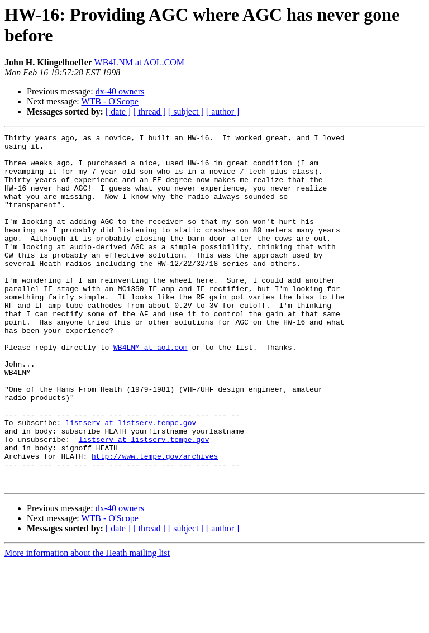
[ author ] (223, 111)
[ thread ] (149, 111)
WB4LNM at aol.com (150, 390)
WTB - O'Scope (109, 101)
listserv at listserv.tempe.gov (130, 481)
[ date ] (118, 111)
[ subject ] (186, 111)
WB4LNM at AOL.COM (139, 62)
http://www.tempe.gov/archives (155, 521)
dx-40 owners (120, 91)
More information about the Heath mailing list (87, 623)
